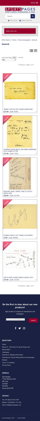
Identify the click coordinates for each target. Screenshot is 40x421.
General (34, 40)
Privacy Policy (6, 365)
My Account (13, 20)
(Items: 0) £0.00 (27, 20)
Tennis (14, 40)
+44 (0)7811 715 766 (14, 402)
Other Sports (6, 40)
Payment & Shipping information (12, 355)
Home (4, 344)
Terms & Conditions (8, 363)
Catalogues (5, 352)
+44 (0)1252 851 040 (12, 400)
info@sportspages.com (13, 405)
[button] (34, 3)
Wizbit (23, 418)
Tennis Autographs (24, 40)
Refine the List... (12, 31)
